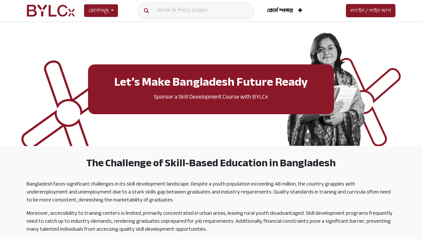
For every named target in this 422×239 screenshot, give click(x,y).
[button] (300, 10)
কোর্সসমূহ (98, 11)
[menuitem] (279, 10)
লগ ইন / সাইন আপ (370, 11)
